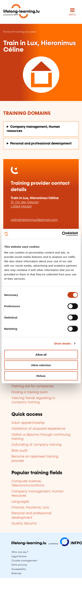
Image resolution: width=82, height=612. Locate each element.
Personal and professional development (41, 143)
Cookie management (24, 560)
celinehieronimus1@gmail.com (34, 220)
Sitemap (16, 573)
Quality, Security (24, 523)
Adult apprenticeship (28, 423)
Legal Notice (18, 556)
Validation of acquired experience (38, 428)
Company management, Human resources (33, 129)
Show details (62, 343)
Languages (20, 501)
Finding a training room (29, 392)
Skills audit (19, 450)
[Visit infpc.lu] (46, 545)
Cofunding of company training (36, 444)
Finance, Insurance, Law (30, 507)
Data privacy (19, 565)
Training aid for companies (32, 386)
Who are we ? (19, 552)
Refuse (40, 375)
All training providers (23, 32)
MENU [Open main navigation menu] (72, 14)
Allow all (41, 354)
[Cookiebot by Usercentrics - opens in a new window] (62, 233)
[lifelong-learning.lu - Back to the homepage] (21, 12)
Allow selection (41, 365)
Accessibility (18, 569)
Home (7, 32)
